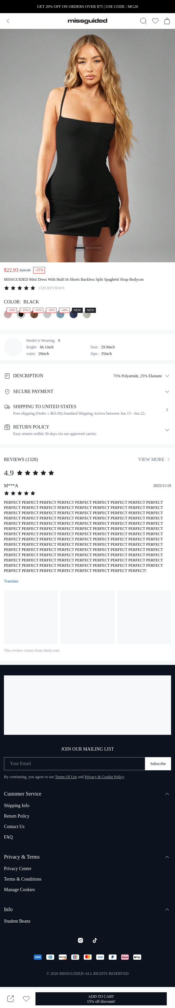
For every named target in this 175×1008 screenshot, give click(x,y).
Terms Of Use (66, 777)
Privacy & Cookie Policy (104, 777)
